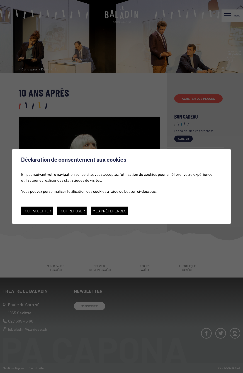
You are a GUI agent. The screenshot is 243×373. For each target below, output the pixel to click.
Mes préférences (110, 210)
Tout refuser (72, 210)
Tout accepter (37, 210)
